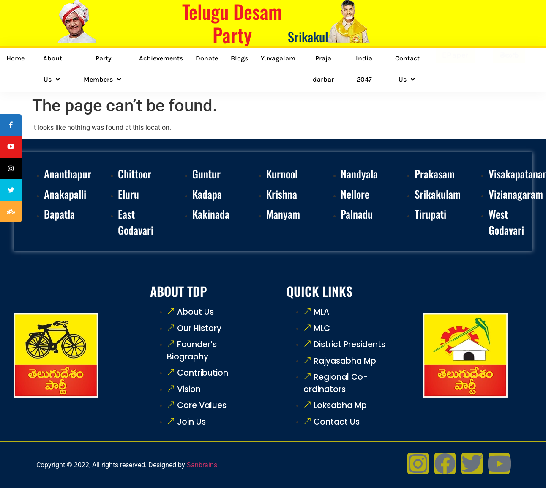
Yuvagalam (278, 58)
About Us (52, 69)
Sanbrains (202, 465)
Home (15, 58)
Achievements (161, 58)
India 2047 (364, 68)
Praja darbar (323, 68)
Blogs (239, 58)
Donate (207, 58)
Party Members (103, 69)
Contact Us (407, 69)
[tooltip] (11, 125)
